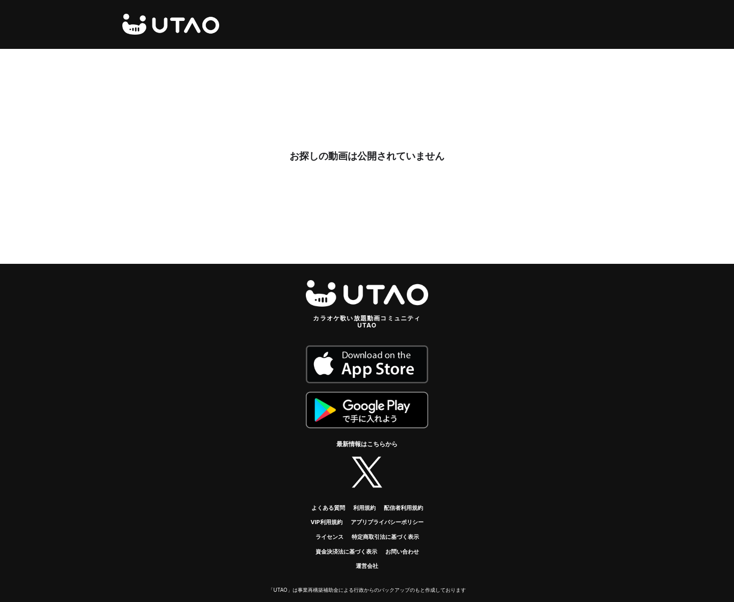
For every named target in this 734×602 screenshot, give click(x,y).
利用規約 (364, 507)
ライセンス (330, 536)
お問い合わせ (402, 551)
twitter (367, 472)
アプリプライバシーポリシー (387, 522)
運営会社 (367, 565)
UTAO (170, 24)
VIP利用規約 (326, 522)
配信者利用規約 (403, 507)
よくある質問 (328, 507)
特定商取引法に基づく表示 (385, 536)
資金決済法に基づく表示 (346, 551)
